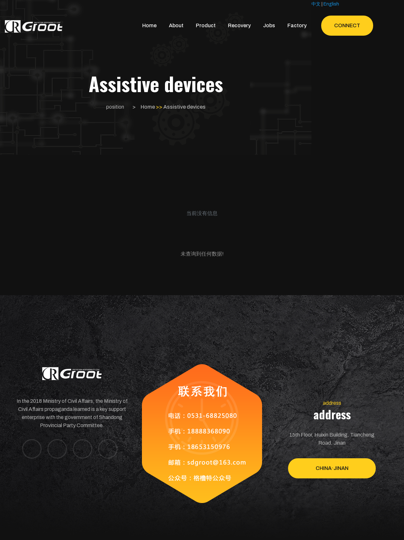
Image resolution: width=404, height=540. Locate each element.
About (176, 25)
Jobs (269, 25)
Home (149, 25)
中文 (316, 4)
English (331, 4)
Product (206, 25)
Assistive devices (184, 107)
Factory (297, 25)
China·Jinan (332, 468)
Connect (347, 25)
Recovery (239, 25)
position (115, 107)
